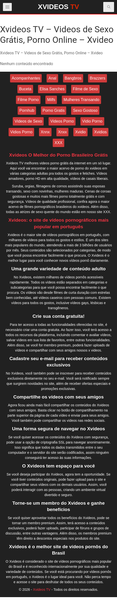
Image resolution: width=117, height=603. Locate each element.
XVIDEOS (58, 7)
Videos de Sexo (28, 121)
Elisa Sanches (52, 89)
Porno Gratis (54, 110)
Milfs (51, 100)
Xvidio (80, 132)
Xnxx (62, 132)
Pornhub (26, 110)
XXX (58, 143)
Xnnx (45, 132)
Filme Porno (28, 100)
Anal (52, 78)
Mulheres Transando (81, 100)
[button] (108, 7)
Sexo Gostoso (85, 110)
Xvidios (100, 132)
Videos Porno (62, 121)
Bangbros (73, 78)
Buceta (25, 89)
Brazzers (97, 78)
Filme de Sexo (85, 89)
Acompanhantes (26, 78)
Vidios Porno (21, 132)
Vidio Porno (92, 121)
